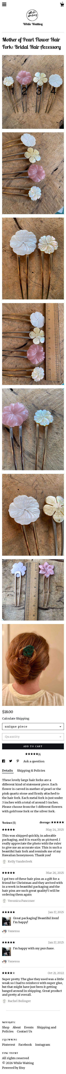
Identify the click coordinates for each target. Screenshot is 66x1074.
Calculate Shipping (15, 718)
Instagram (42, 1044)
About (17, 1027)
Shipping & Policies (31, 770)
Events (29, 1027)
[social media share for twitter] (11, 761)
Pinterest (9, 1044)
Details (8, 770)
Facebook (25, 1044)
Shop (6, 1027)
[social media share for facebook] (4, 761)
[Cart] (62, 5)
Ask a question (33, 761)
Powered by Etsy (13, 1067)
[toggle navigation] (4, 4)
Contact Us (24, 1031)
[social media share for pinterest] (18, 761)
